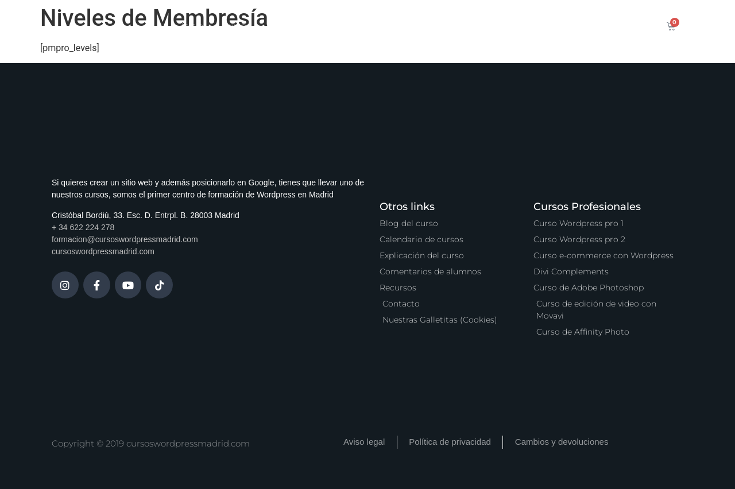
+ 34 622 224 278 (83, 227)
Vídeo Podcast (497, 26)
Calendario (291, 26)
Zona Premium (418, 26)
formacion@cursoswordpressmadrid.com (125, 239)
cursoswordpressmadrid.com (103, 251)
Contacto (564, 26)
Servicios (350, 26)
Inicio (192, 26)
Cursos (236, 26)
